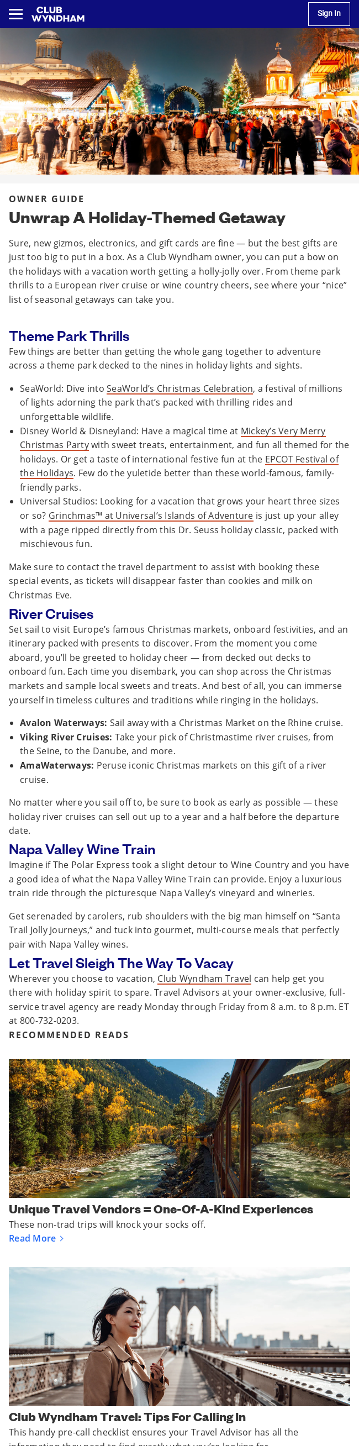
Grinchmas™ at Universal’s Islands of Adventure (151, 515)
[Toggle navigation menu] (15, 14)
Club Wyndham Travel (204, 978)
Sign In (329, 13)
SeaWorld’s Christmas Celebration (180, 388)
